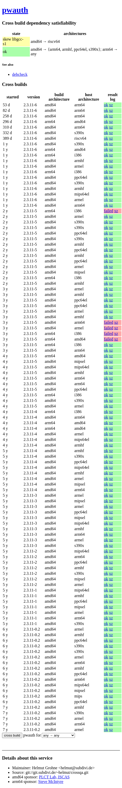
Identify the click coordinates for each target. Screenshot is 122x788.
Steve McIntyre (50, 781)
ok (106, 105)
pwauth (15, 9)
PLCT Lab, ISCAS (54, 777)
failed (108, 211)
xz (111, 105)
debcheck (19, 74)
